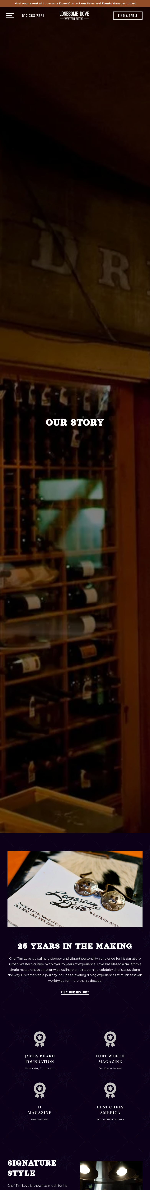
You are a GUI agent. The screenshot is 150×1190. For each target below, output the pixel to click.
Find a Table (128, 15)
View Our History (75, 992)
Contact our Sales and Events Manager (96, 3)
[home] (74, 16)
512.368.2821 (33, 15)
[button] (10, 15)
